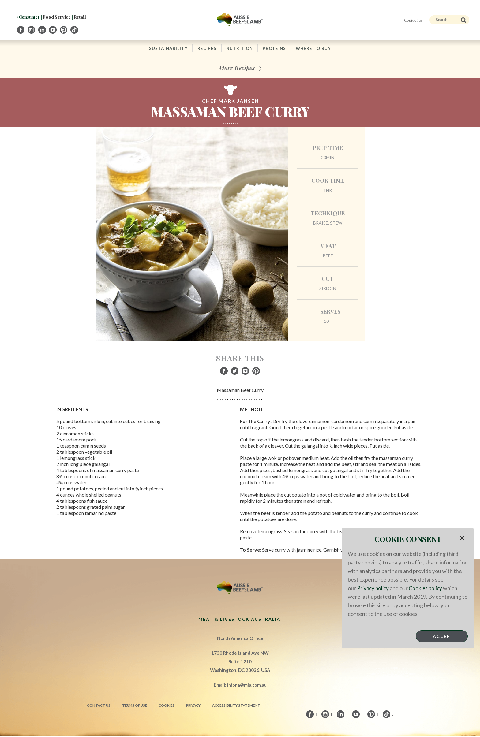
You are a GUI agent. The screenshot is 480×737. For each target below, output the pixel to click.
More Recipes (237, 68)
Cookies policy (427, 588)
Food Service (57, 17)
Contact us (413, 20)
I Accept (441, 636)
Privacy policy (373, 588)
